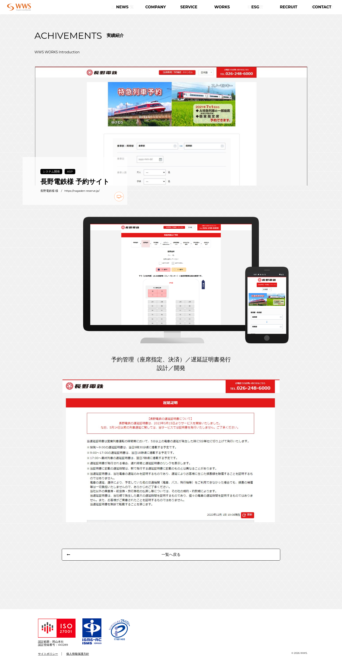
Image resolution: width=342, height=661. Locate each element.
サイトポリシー (48, 654)
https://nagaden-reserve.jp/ (83, 191)
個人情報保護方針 (77, 654)
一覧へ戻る (171, 560)
